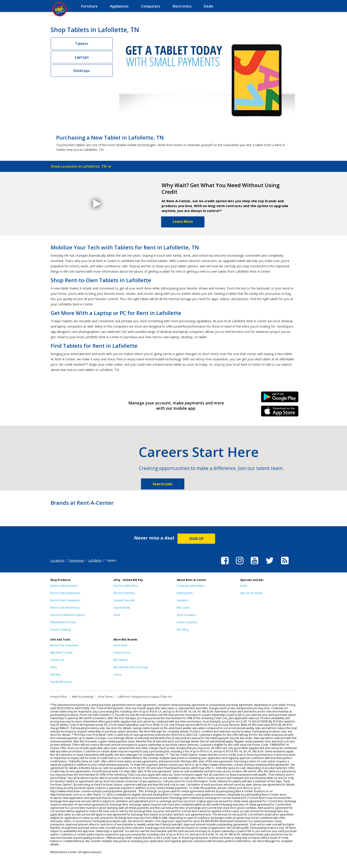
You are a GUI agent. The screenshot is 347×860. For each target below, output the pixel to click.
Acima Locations (187, 622)
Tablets (81, 43)
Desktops (81, 70)
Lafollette (95, 560)
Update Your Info (124, 600)
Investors (182, 600)
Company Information (190, 586)
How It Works (122, 608)
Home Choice (122, 652)
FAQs (117, 615)
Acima (117, 674)
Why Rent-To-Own (61, 652)
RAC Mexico (121, 660)
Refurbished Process (63, 622)
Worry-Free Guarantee (64, 645)
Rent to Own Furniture (63, 586)
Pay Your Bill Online (126, 586)
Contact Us (57, 660)
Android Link (280, 398)
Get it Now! (120, 645)
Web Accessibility (82, 697)
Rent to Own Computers (65, 600)
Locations (57, 560)
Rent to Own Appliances (65, 593)
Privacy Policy (58, 697)
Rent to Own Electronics (65, 608)
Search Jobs (162, 483)
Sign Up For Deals (251, 593)
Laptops (82, 57)
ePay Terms (105, 697)
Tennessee (76, 560)
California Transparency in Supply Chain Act (144, 697)
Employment (185, 593)
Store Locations (186, 615)
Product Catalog (60, 629)
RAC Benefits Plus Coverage (131, 667)
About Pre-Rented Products (67, 615)
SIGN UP (196, 538)
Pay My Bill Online (61, 682)
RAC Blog (182, 629)
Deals (243, 586)
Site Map (55, 674)
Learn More (183, 221)
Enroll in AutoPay (124, 593)
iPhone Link (280, 412)
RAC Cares (183, 608)
